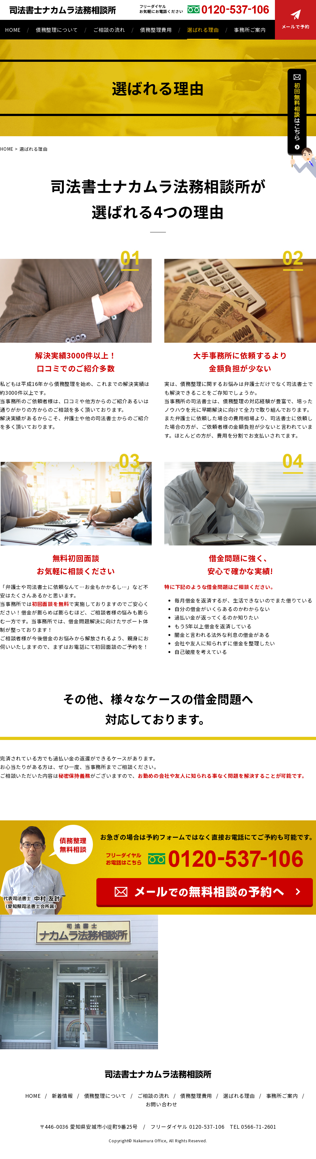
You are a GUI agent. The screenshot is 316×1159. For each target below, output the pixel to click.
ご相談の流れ (109, 29)
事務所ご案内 (250, 29)
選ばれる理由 (203, 29)
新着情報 (62, 1095)
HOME (13, 29)
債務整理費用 (156, 29)
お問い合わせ (162, 1104)
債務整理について (57, 29)
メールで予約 (296, 19)
